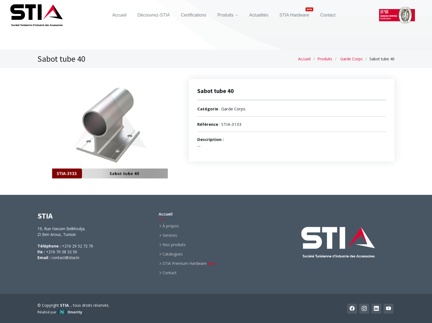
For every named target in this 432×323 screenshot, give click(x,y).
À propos (171, 226)
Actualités (258, 15)
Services (170, 235)
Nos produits (174, 245)
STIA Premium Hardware (189, 263)
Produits (324, 58)
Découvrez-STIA (153, 15)
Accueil (119, 15)
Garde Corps (351, 58)
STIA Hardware (294, 15)
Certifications (193, 15)
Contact (327, 15)
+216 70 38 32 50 (61, 251)
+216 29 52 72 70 (77, 246)
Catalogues (173, 254)
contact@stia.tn (65, 257)
